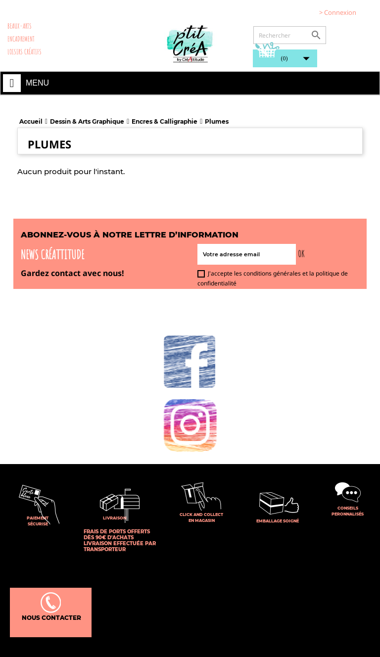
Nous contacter (50, 606)
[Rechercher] (289, 35)
